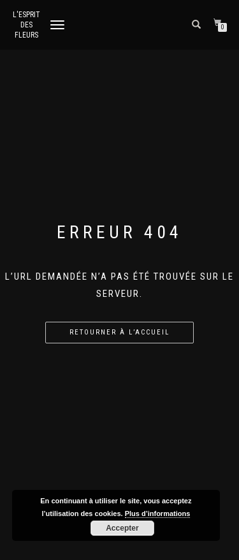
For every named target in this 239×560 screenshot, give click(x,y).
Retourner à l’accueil (119, 332)
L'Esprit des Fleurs (26, 24)
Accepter (122, 528)
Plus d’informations (158, 513)
